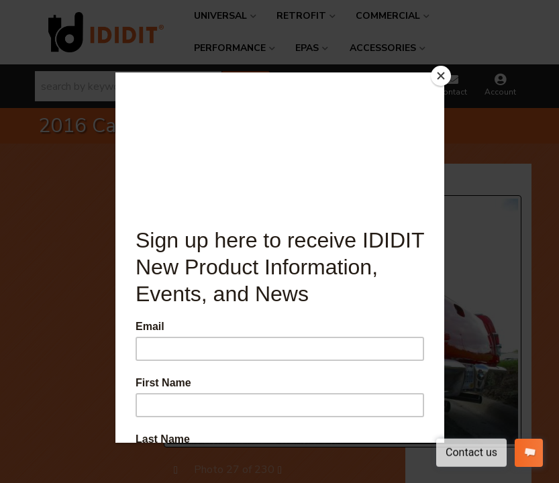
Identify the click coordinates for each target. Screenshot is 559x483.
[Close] (441, 76)
